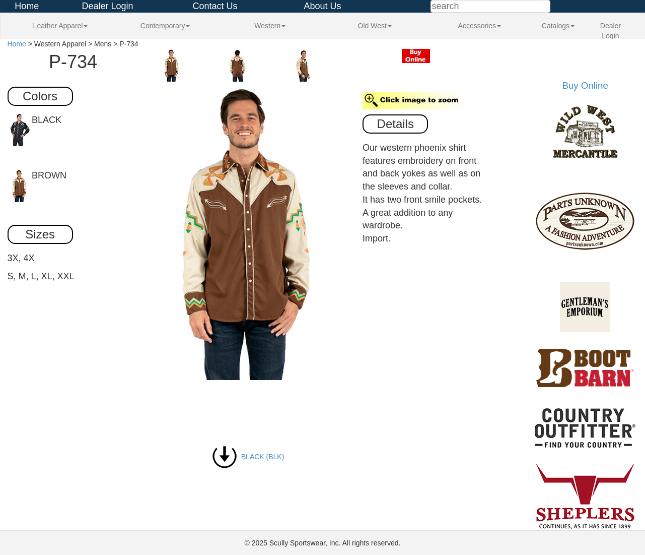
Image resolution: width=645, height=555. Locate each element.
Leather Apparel (60, 26)
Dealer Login (107, 6)
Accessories (479, 26)
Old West (375, 26)
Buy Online (585, 85)
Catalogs (558, 26)
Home (27, 6)
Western (269, 26)
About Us (322, 6)
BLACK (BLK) (248, 457)
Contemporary (165, 26)
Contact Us (214, 6)
